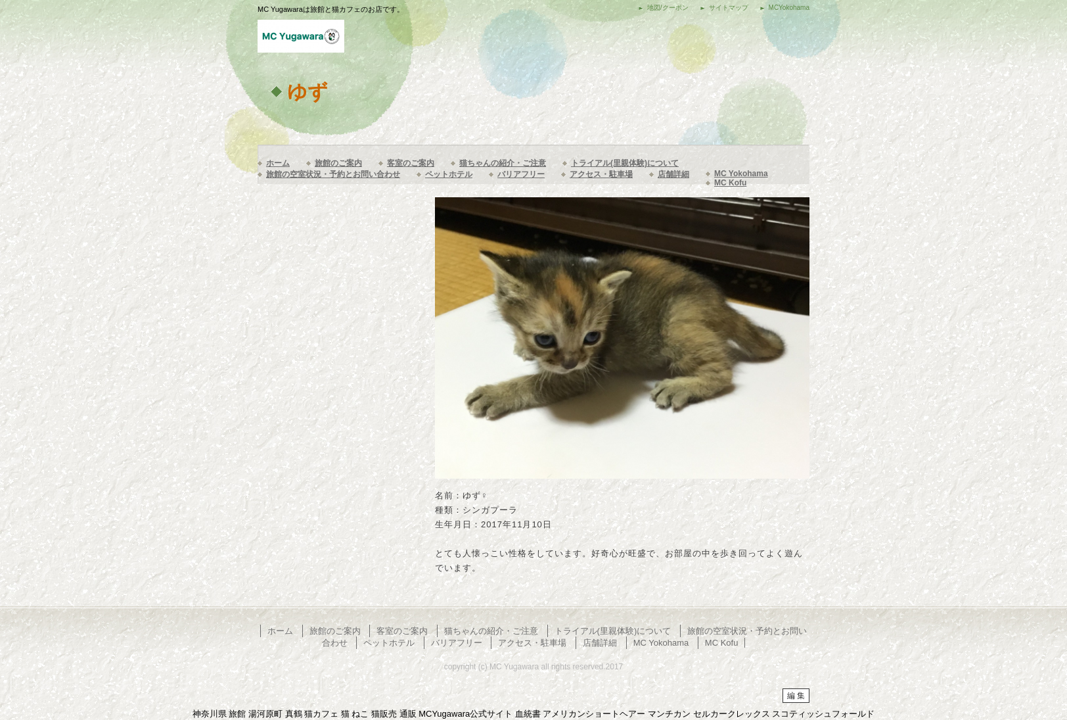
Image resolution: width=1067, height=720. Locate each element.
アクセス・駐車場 (601, 174)
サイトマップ (728, 7)
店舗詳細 (673, 174)
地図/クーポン (668, 7)
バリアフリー (521, 174)
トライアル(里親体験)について (625, 163)
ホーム (278, 163)
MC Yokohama (741, 173)
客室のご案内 (410, 163)
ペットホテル (448, 174)
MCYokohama (789, 7)
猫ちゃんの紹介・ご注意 (502, 163)
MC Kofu (730, 182)
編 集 (796, 695)
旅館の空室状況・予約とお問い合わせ (333, 174)
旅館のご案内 (338, 163)
